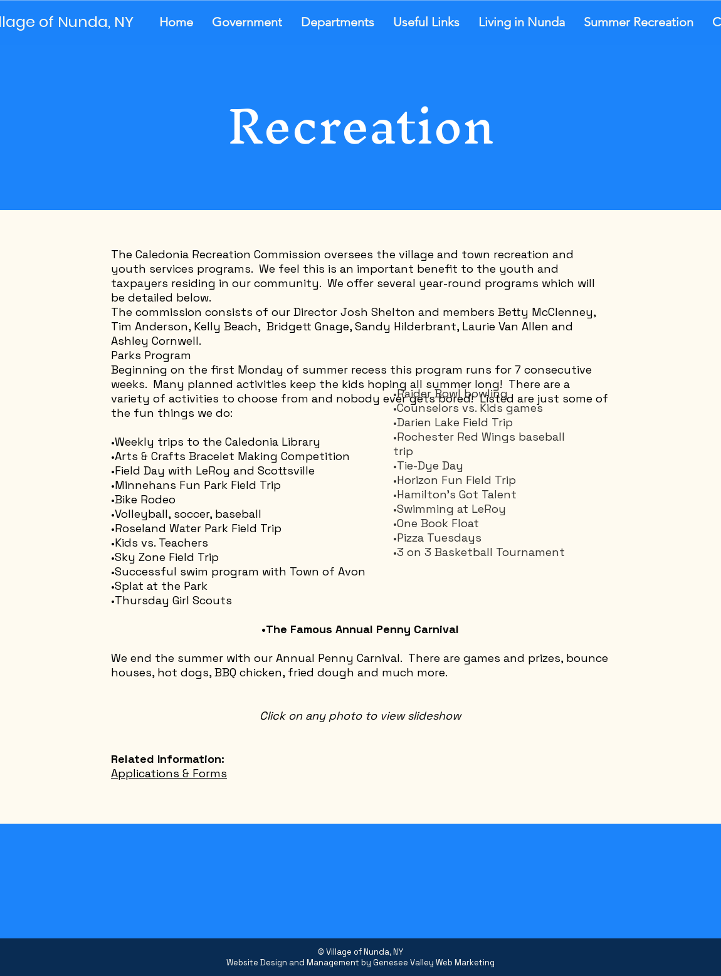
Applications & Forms (169, 773)
